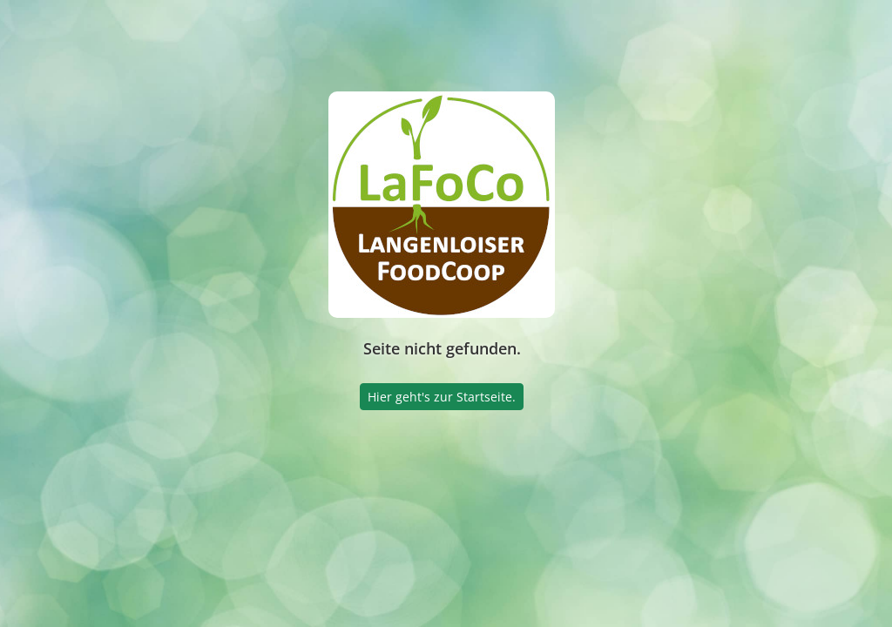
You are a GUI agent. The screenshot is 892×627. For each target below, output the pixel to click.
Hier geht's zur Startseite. (442, 396)
